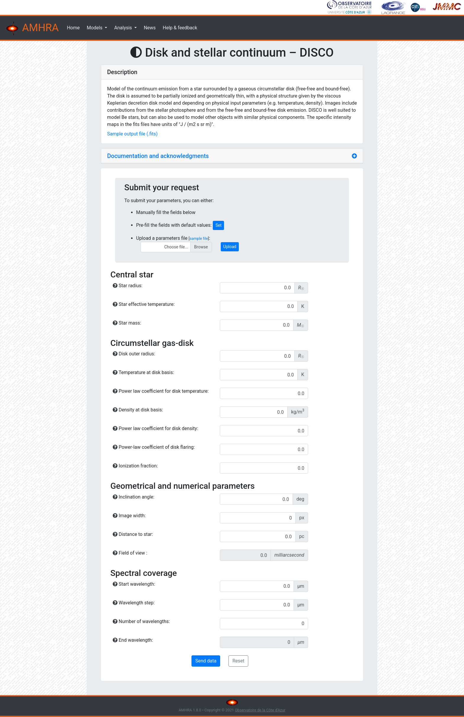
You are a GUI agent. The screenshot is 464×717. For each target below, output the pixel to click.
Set (218, 225)
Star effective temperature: (144, 304)
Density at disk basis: (138, 410)
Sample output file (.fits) (132, 134)
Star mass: (127, 323)
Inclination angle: (133, 497)
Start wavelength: (134, 584)
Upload (229, 246)
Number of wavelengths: (141, 621)
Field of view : (130, 553)
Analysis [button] (123, 28)
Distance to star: (133, 534)
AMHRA (32, 28)
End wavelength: (133, 640)
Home (73, 28)
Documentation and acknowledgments (158, 155)
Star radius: (127, 285)
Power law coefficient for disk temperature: (161, 391)
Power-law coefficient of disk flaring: (154, 447)
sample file (199, 238)
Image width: (129, 515)
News (150, 28)
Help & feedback (180, 28)
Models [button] (95, 28)
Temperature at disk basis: (143, 372)
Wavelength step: (134, 603)
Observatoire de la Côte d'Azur (260, 710)
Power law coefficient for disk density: (155, 428)
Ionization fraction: (135, 466)
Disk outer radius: (134, 354)
